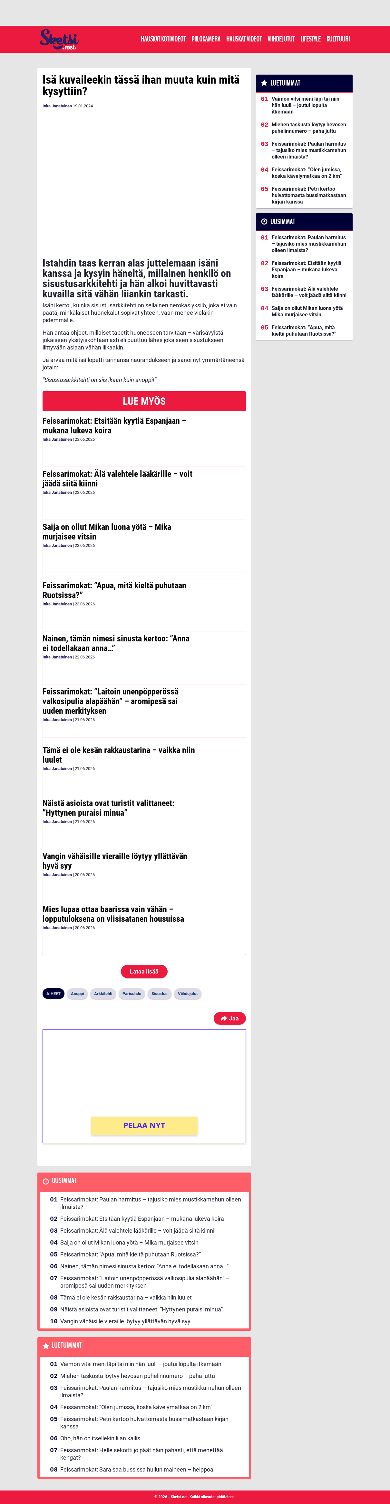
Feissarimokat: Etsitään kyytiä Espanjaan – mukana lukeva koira (114, 425)
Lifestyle (310, 39)
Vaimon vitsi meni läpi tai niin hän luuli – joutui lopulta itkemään (140, 1364)
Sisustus (159, 993)
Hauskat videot (244, 39)
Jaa (230, 1018)
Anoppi (77, 993)
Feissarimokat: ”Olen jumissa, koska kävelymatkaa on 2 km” (136, 1407)
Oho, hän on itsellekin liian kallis (100, 1438)
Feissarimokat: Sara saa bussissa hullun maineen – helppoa (136, 1469)
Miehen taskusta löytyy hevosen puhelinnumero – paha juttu (137, 1376)
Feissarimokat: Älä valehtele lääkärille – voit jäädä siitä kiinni (117, 478)
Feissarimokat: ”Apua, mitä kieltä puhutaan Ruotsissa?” (114, 590)
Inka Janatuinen (57, 106)
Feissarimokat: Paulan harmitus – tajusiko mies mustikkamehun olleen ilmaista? (150, 1203)
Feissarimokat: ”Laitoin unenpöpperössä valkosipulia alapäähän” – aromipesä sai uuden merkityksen (110, 701)
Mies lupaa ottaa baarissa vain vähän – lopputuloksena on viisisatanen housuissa (113, 914)
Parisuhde (131, 993)
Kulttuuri (338, 39)
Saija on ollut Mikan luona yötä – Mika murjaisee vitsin (107, 531)
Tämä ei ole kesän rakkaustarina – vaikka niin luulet (119, 755)
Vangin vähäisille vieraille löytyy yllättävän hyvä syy (115, 861)
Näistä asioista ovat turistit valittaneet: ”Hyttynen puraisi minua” (108, 808)
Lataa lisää (144, 971)
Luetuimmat (67, 1345)
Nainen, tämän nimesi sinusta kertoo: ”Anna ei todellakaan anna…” (116, 643)
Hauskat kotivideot (163, 39)
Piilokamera (205, 39)
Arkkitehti (103, 993)
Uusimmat (64, 1181)
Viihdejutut (281, 39)
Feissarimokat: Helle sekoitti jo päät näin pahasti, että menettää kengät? (141, 1454)
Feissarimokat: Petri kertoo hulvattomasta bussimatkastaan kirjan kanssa (144, 1423)
